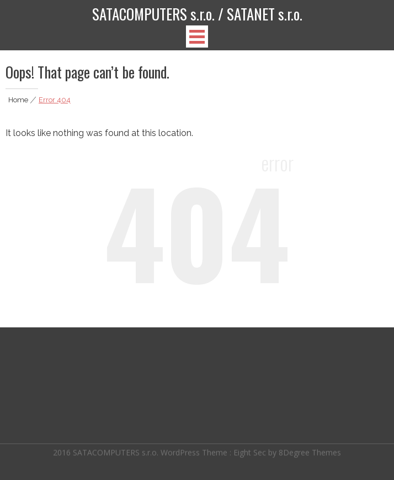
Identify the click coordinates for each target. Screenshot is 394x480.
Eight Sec (250, 451)
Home (18, 100)
